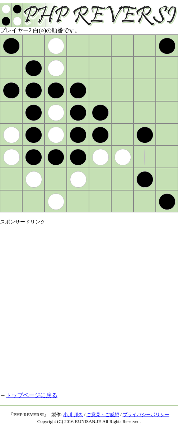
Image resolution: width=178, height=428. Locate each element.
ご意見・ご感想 (102, 414)
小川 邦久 (73, 414)
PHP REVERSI (28, 414)
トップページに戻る (31, 395)
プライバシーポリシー (146, 414)
